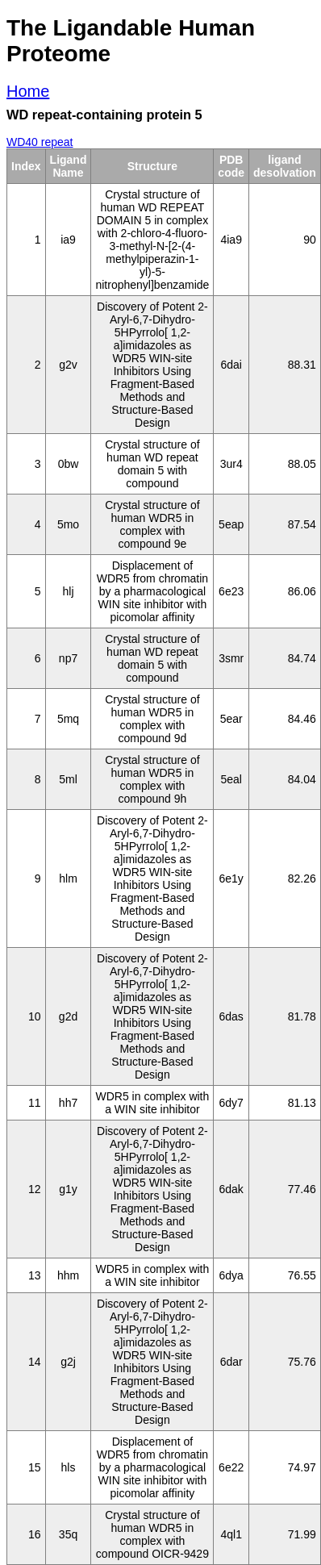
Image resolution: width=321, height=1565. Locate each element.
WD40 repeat (39, 142)
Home (27, 91)
